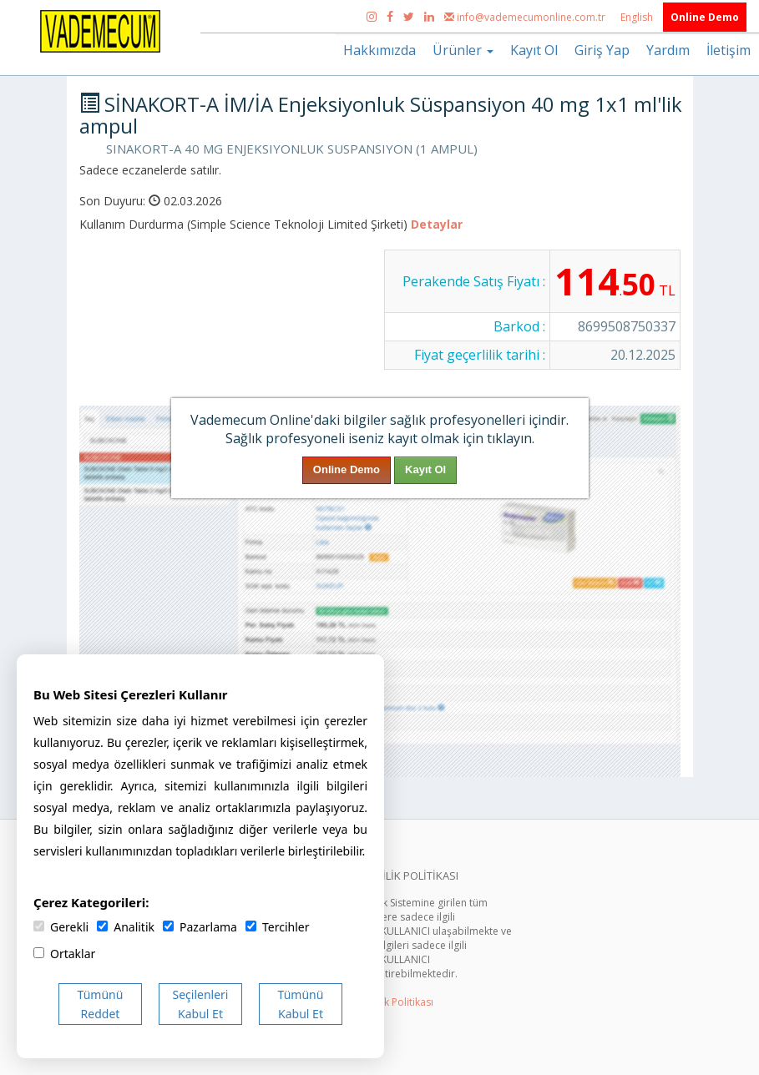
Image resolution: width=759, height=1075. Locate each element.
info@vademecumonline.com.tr (526, 17)
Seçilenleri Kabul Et (201, 1004)
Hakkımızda (379, 50)
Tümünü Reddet (101, 1004)
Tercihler (277, 927)
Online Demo (704, 17)
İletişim (728, 50)
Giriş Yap (602, 50)
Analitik (125, 927)
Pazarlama (200, 927)
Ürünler (463, 50)
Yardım (668, 50)
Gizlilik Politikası (396, 1002)
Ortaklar (64, 953)
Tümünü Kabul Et (301, 1004)
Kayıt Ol (534, 50)
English (637, 17)
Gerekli (61, 927)
